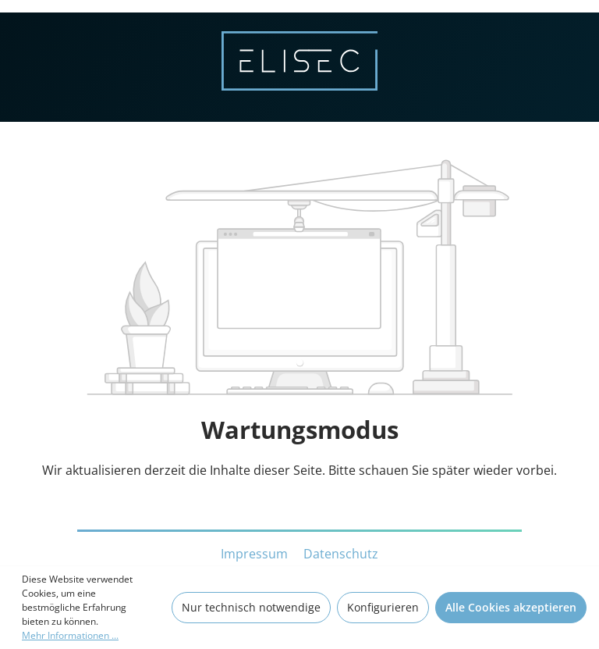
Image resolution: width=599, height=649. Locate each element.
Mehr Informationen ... (70, 635)
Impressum (256, 553)
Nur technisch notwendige (251, 607)
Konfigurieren (383, 607)
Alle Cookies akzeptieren (510, 607)
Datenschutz (340, 553)
